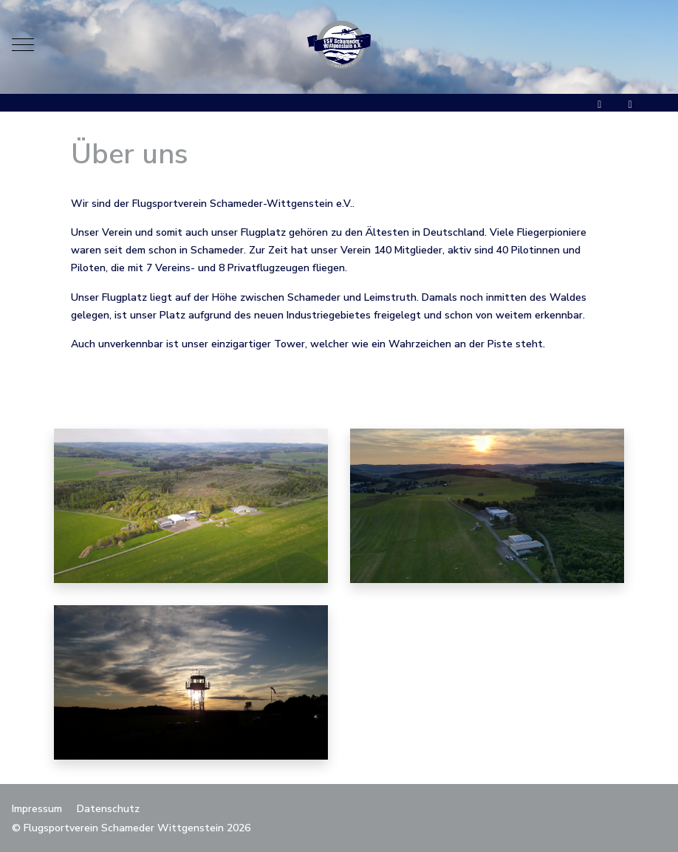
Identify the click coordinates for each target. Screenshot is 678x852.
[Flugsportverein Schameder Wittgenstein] (339, 45)
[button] (191, 505)
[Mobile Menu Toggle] (23, 44)
